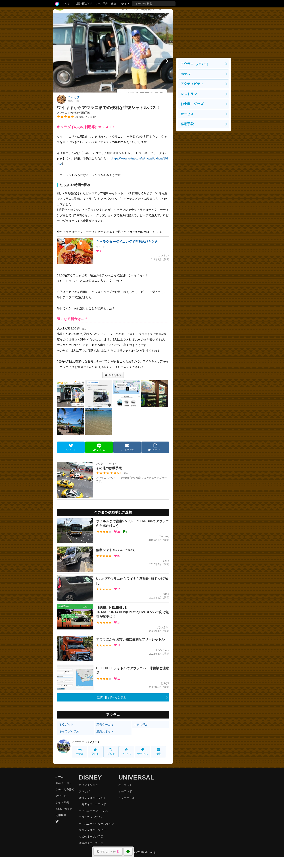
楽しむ (95, 751)
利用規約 (60, 815)
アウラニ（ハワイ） (86, 742)
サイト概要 (62, 802)
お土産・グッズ (192, 104)
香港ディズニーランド (92, 797)
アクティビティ (192, 84)
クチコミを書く (64, 789)
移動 (158, 751)
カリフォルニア (88, 784)
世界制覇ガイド (84, 3)
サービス (142, 751)
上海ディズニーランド (92, 804)
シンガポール (126, 797)
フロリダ (84, 791)
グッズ (127, 751)
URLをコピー (155, 447)
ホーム (59, 776)
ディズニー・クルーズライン (96, 823)
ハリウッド (125, 784)
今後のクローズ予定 (91, 843)
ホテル (80, 751)
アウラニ (67, 3)
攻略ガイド (66, 724)
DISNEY (90, 777)
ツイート (71, 447)
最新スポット (105, 731)
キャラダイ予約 (69, 731)
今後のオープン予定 (91, 836)
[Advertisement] (203, 31)
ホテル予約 (102, 3)
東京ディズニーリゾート (94, 829)
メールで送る (127, 447)
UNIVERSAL (136, 777)
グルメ (111, 751)
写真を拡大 (113, 375)
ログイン (124, 3)
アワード (60, 795)
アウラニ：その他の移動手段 (73, 112)
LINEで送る (99, 447)
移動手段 (187, 124)
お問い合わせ (63, 808)
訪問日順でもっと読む (111, 697)
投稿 (113, 3)
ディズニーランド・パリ (94, 810)
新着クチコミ (105, 724)
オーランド (125, 791)
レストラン (189, 94)
